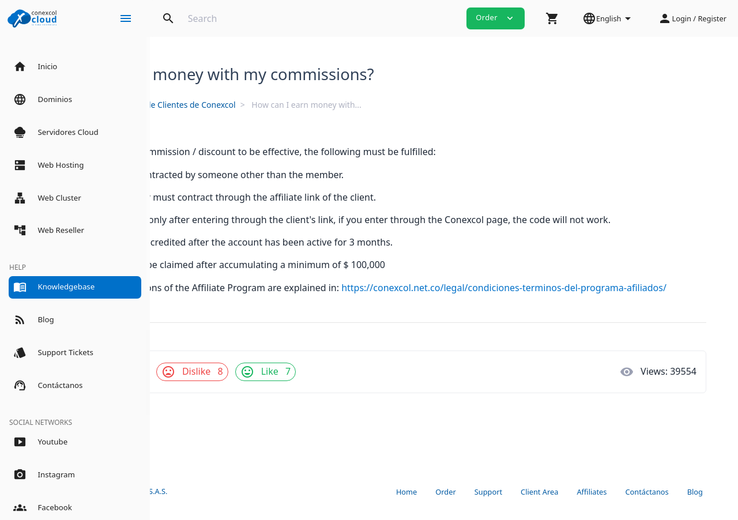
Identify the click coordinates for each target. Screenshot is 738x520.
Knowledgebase (201, 104)
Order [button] (495, 18)
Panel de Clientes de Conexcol (303, 104)
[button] (552, 18)
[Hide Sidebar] (125, 18)
